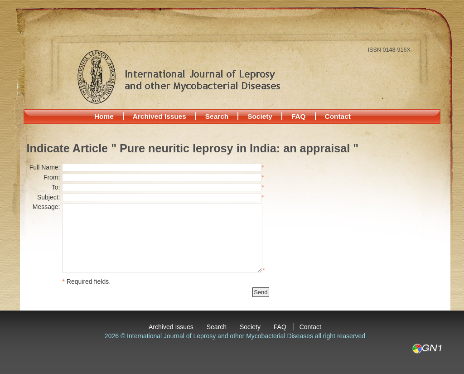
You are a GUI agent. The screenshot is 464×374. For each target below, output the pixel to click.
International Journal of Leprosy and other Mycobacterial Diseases (178, 76)
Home (104, 116)
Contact (338, 116)
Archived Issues (159, 116)
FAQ (298, 116)
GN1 (426, 348)
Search (216, 116)
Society (259, 116)
